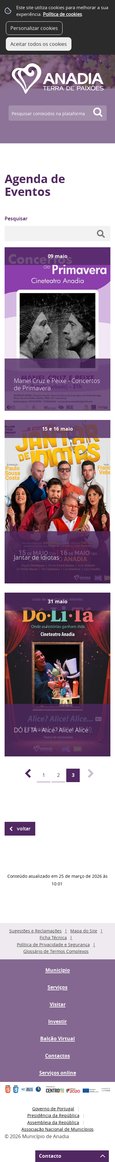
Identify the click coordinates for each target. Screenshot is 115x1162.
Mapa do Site (83, 931)
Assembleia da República (53, 1122)
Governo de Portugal (53, 1109)
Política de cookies (62, 14)
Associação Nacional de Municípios (57, 1129)
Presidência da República (53, 1115)
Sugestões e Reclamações (35, 931)
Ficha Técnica (53, 937)
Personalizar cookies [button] (34, 28)
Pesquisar (16, 218)
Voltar (24, 828)
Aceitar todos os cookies (38, 44)
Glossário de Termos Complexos (56, 951)
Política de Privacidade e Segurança (53, 944)
